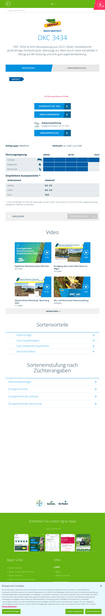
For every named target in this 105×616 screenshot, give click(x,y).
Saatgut (59, 574)
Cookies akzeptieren (74, 611)
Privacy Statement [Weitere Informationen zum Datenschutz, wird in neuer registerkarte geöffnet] (9, 606)
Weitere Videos (52, 311)
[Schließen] (101, 586)
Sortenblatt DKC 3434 (49, 106)
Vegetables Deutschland (21, 575)
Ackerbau (60, 570)
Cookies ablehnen (93, 611)
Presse (12, 571)
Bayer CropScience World (21, 555)
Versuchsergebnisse (49, 114)
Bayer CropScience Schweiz (22, 567)
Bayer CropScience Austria (22, 563)
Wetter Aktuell (63, 559)
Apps (58, 555)
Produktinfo (28, 68)
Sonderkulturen (63, 578)
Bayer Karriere (16, 559)
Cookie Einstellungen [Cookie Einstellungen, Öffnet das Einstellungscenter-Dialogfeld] (11, 611)
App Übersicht (53, 512)
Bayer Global (15, 551)
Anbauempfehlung (76, 68)
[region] (52, 599)
